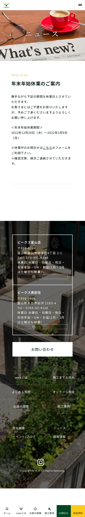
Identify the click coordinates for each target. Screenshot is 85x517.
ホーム (7, 513)
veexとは (21, 406)
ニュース (59, 456)
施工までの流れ (64, 406)
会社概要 (18, 456)
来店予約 (44, 296)
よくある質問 (21, 420)
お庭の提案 (21, 435)
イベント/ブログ (24, 465)
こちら (47, 147)
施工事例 (63, 435)
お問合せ (64, 513)
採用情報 (59, 465)
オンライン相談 (64, 420)
